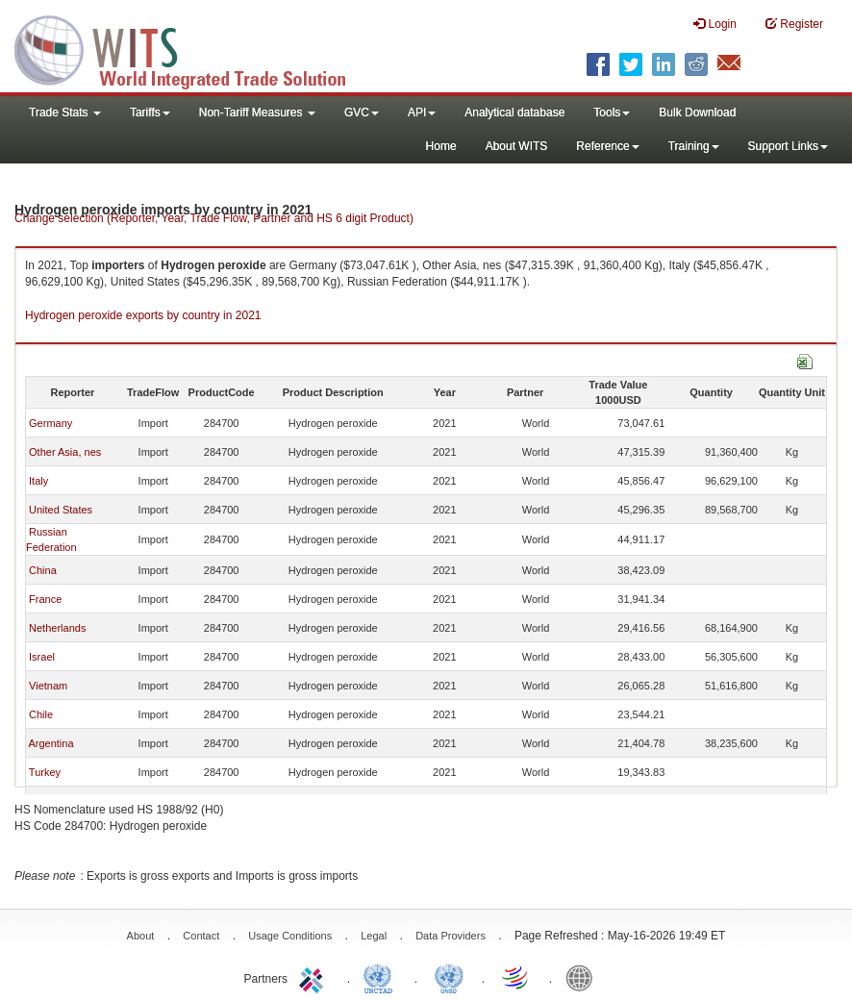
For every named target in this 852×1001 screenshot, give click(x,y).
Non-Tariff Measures (257, 112)
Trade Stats (65, 112)
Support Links (788, 146)
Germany (50, 423)
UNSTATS (449, 977)
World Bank (583, 977)
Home (441, 146)
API (422, 112)
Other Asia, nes (65, 452)
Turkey (45, 772)
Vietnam (48, 685)
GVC (361, 112)
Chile (41, 714)
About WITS (517, 146)
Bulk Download (697, 112)
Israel (42, 657)
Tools (611, 112)
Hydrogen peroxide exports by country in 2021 (143, 315)
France (45, 599)
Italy (38, 481)
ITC (314, 977)
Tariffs (150, 112)
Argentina (50, 743)
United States (60, 509)
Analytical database (514, 112)
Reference (607, 146)
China (43, 570)
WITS (192, 48)
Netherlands (57, 628)
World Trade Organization (516, 977)
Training (693, 146)
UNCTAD (382, 977)
